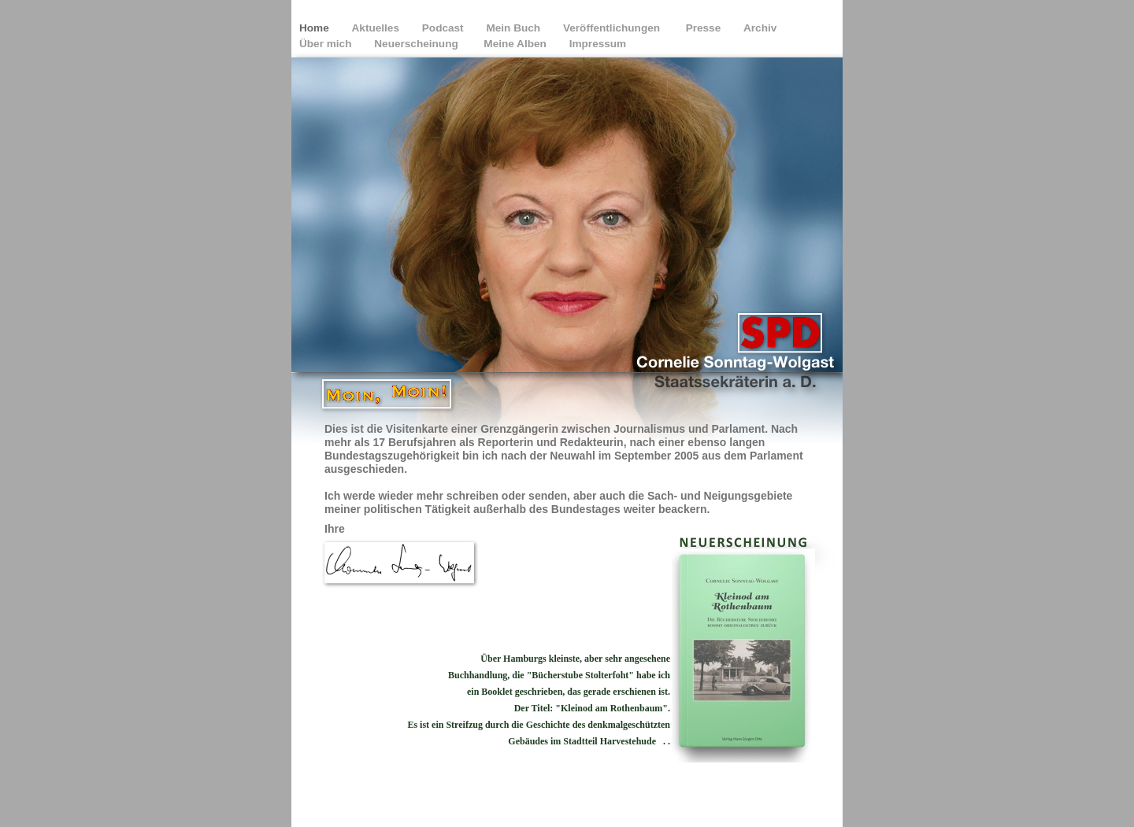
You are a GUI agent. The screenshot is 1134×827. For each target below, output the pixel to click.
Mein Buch (514, 28)
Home (315, 28)
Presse (705, 28)
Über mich (326, 44)
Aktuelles (377, 28)
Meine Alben (516, 44)
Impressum (598, 44)
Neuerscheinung (419, 44)
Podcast (444, 28)
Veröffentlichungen (614, 28)
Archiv (761, 28)
